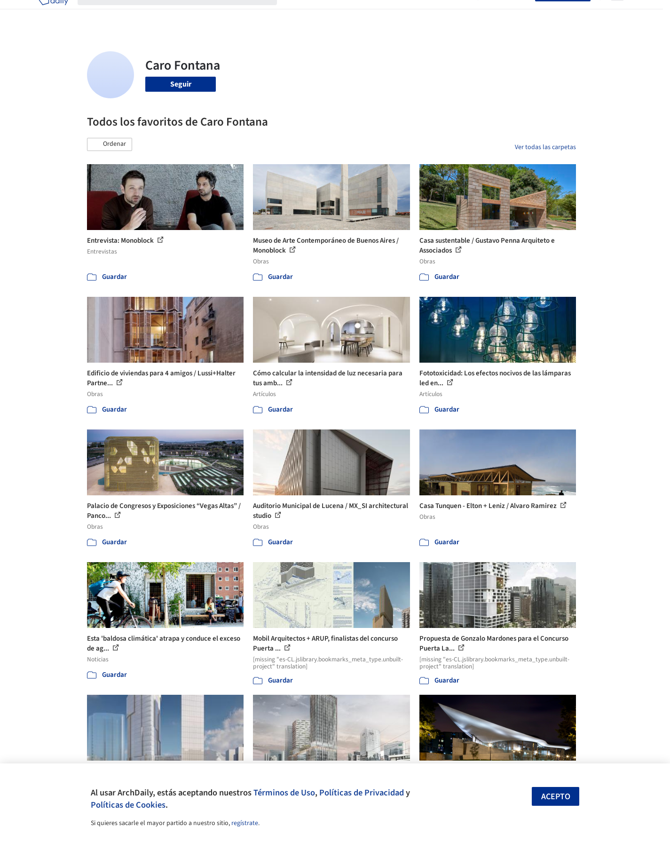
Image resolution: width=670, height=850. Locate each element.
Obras (296, 13)
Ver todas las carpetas (545, 147)
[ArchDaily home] (53, 13)
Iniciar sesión (508, 13)
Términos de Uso (284, 792)
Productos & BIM (378, 13)
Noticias (426, 13)
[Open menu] (617, 13)
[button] (109, 144)
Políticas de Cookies (128, 805)
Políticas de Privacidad (361, 792)
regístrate (244, 823)
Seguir (180, 84)
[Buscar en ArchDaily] (184, 13)
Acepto (555, 796)
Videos (457, 13)
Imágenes (328, 13)
